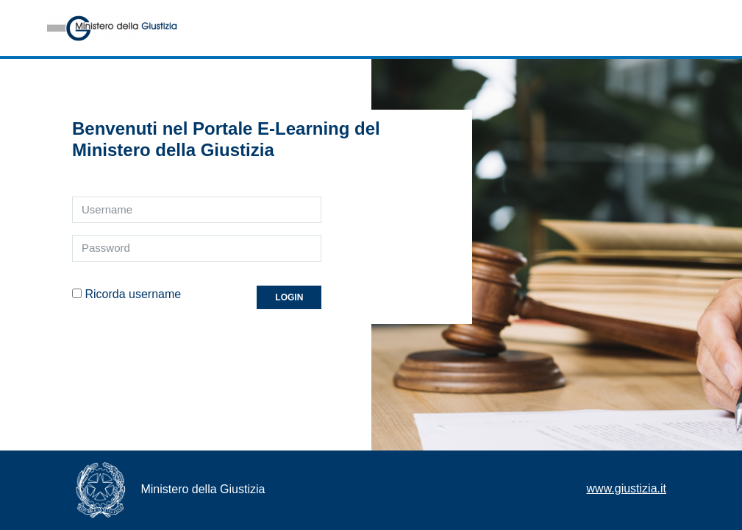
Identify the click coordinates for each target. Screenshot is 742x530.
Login (289, 297)
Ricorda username (133, 294)
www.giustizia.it (626, 488)
